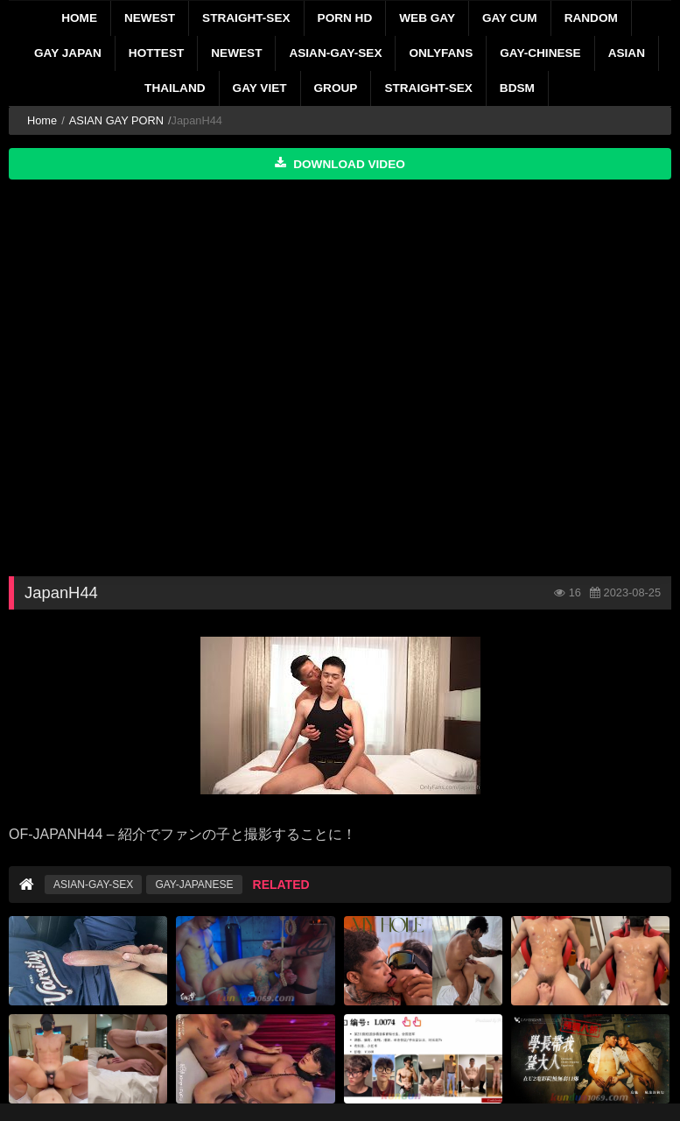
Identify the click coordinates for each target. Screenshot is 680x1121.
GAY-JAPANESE (194, 884)
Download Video (340, 164)
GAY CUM (509, 18)
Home (79, 18)
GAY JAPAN (68, 53)
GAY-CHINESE (540, 53)
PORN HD (345, 18)
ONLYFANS (441, 53)
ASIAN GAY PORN (116, 120)
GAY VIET (260, 88)
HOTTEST (156, 53)
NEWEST (149, 18)
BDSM (517, 88)
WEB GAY (427, 18)
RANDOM (591, 18)
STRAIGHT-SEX (246, 18)
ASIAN (626, 53)
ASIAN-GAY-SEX (335, 53)
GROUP (336, 88)
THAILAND (174, 88)
